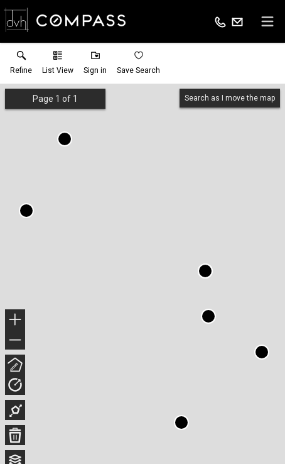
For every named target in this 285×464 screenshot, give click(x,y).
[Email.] (237, 21)
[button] (57, 65)
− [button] (15, 340)
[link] (21, 65)
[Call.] (220, 21)
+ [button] (15, 320)
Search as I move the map (230, 98)
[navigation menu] (267, 21)
